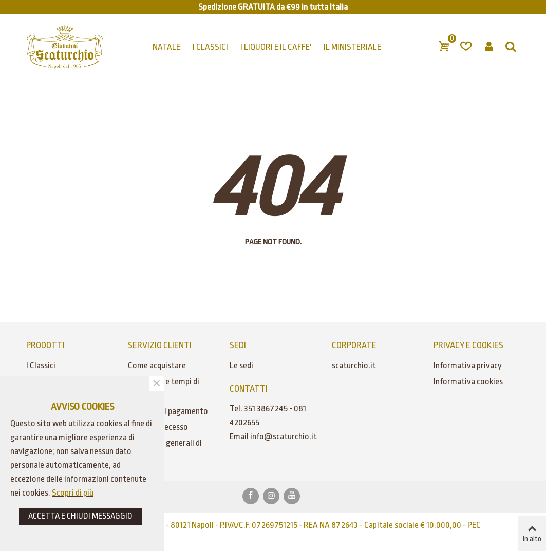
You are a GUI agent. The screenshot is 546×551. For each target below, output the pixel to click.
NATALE (166, 47)
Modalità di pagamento (168, 411)
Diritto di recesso (158, 427)
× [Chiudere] (157, 383)
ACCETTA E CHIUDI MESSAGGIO (80, 516)
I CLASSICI (210, 47)
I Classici (40, 365)
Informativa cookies (468, 381)
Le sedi (241, 365)
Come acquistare (157, 365)
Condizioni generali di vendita (165, 450)
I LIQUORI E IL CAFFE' (275, 47)
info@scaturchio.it (283, 436)
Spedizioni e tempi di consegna (163, 388)
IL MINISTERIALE (352, 47)
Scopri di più (72, 493)
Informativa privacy (468, 365)
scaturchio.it (354, 365)
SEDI (238, 345)
